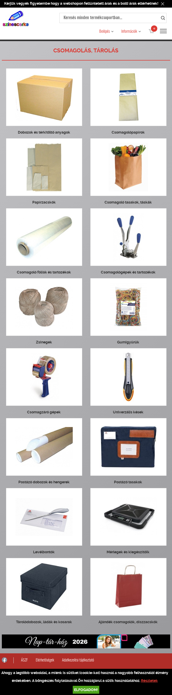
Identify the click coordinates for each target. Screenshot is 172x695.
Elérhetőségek (45, 660)
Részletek (149, 680)
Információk (129, 32)
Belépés (104, 32)
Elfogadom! (86, 690)
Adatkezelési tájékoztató (78, 660)
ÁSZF (24, 660)
